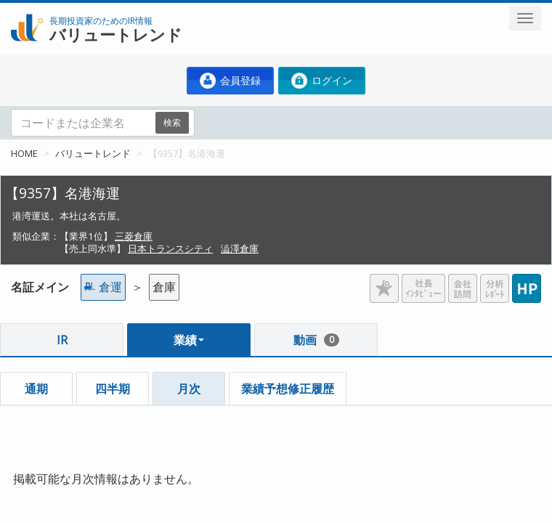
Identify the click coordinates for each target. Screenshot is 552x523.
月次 (188, 389)
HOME (24, 153)
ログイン (321, 81)
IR (62, 340)
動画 (316, 340)
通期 (36, 389)
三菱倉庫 (134, 236)
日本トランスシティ (170, 248)
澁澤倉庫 (240, 248)
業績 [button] (189, 340)
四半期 (112, 389)
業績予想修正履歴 (287, 389)
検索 (172, 122)
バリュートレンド (93, 153)
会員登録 (230, 81)
